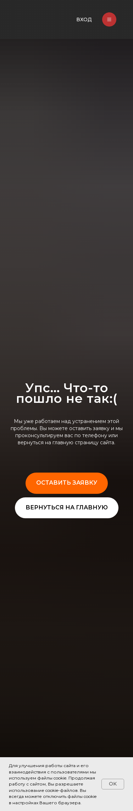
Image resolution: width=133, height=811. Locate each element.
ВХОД (84, 19)
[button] (67, 483)
